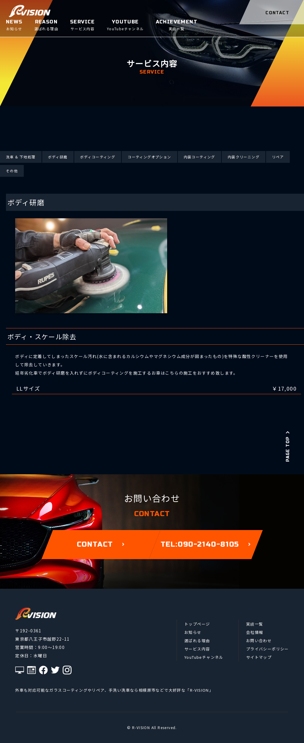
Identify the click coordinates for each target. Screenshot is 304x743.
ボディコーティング (97, 156)
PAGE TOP (287, 446)
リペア (278, 156)
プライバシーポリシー (267, 649)
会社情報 (254, 632)
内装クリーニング (243, 156)
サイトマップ (259, 657)
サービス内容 (197, 649)
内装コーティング (199, 156)
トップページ (197, 624)
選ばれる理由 (197, 640)
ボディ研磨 (58, 156)
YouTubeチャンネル (204, 657)
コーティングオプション (149, 156)
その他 (12, 170)
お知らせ (193, 632)
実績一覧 (254, 624)
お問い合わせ (259, 640)
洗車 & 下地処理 (21, 156)
